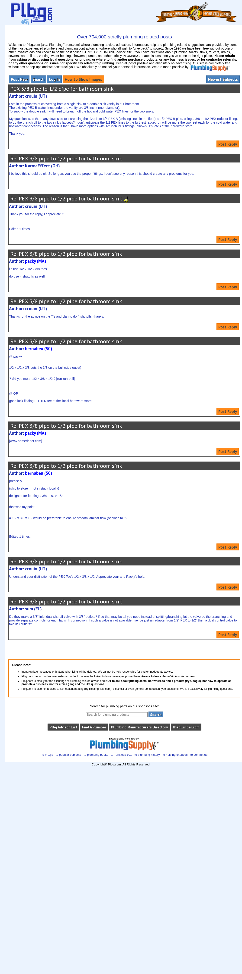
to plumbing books (96, 754)
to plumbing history (147, 754)
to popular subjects (68, 754)
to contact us (198, 754)
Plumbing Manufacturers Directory (139, 727)
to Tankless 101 (121, 754)
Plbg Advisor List (63, 727)
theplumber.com (186, 727)
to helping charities (174, 754)
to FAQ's (47, 754)
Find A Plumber (94, 727)
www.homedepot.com (25, 441)
